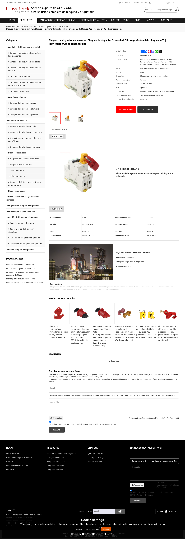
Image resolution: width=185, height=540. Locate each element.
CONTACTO (166, 20)
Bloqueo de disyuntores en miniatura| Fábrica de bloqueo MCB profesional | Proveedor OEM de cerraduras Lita (146, 332)
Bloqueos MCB (61, 26)
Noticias (9, 462)
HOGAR (12, 20)
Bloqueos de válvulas (56, 462)
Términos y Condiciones (107, 425)
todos (14, 26)
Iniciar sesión (23, 2)
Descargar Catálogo (96, 458)
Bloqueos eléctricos (25, 26)
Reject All (78, 529)
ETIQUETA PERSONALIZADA (93, 20)
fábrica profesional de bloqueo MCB (20, 279)
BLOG (137, 20)
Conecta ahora (127, 109)
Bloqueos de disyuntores (44, 26)
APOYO (150, 20)
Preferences (97, 534)
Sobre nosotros (12, 454)
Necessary (76, 534)
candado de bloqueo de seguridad (62, 454)
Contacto (10, 471)
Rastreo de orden (95, 462)
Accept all (106, 529)
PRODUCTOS (26, 20)
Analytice (86, 534)
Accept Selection (92, 529)
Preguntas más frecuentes (17, 467)
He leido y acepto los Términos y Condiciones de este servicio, (82, 424)
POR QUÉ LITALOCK (120, 20)
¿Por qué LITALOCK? (96, 454)
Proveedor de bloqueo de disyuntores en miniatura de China (22, 274)
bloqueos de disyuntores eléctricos (20, 269)
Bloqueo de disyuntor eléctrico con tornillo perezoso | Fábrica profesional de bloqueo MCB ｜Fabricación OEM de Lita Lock (168, 333)
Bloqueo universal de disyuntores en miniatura (25, 283)
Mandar (57, 430)
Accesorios (56, 419)
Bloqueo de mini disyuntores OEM (20, 265)
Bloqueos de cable (55, 471)
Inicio (8, 26)
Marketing (109, 534)
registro (33, 2)
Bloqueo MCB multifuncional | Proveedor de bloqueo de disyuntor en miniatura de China (58, 332)
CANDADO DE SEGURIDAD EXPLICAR (57, 20)
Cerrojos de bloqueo (56, 458)
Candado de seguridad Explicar (19, 458)
